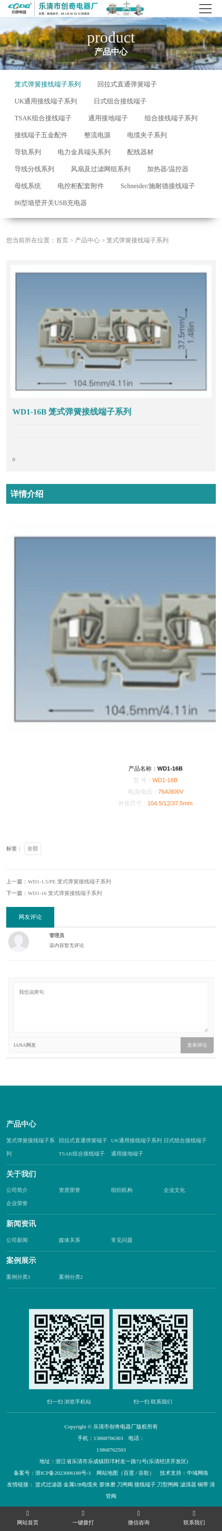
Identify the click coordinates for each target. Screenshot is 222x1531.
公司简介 (17, 1205)
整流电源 (97, 135)
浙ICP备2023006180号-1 (63, 1473)
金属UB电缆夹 (80, 1484)
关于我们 (21, 1188)
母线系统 (27, 185)
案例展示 (21, 1275)
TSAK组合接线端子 (43, 118)
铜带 (203, 1484)
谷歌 (143, 1473)
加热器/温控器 (167, 168)
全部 (32, 863)
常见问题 (122, 1254)
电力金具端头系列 (84, 151)
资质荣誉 (69, 1205)
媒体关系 (69, 1254)
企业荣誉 (17, 1218)
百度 (128, 1473)
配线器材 (140, 151)
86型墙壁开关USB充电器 (50, 202)
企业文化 (174, 1205)
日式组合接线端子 (120, 101)
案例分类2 (71, 1291)
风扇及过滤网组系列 (100, 168)
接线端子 (145, 1484)
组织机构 (122, 1205)
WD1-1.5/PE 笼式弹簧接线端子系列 (69, 896)
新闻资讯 (21, 1238)
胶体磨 (107, 1484)
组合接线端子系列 (171, 118)
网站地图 (107, 1473)
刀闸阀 (125, 1484)
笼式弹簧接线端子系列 (47, 84)
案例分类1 (18, 1291)
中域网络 (197, 1473)
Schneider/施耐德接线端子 (158, 185)
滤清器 (188, 1484)
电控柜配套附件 (81, 185)
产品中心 (87, 255)
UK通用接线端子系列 (45, 101)
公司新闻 (17, 1254)
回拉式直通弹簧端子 (127, 84)
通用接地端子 (108, 118)
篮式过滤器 (48, 1484)
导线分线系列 (34, 168)
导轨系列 (27, 151)
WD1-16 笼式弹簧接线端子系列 (65, 907)
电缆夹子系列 (147, 135)
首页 (62, 255)
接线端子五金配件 (41, 135)
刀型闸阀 (168, 1484)
